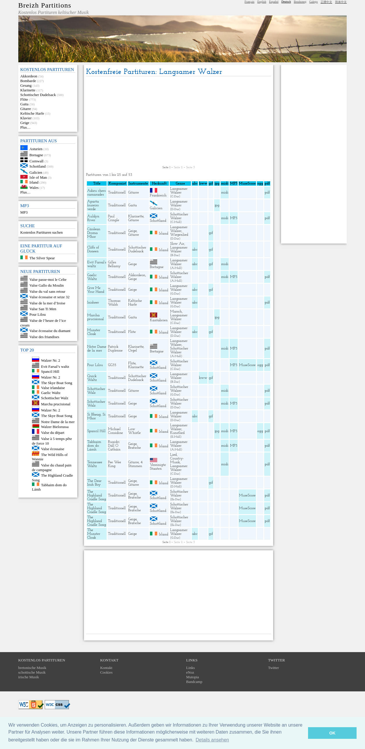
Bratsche (134, 448)
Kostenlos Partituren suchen (41, 232)
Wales (33, 187)
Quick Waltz (92, 378)
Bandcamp (194, 681)
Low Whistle (134, 431)
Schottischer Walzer (179, 216)
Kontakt (106, 667)
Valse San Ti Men (42, 309)
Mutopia (192, 677)
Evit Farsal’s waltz (55, 366)
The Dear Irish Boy (94, 483)
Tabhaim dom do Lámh (94, 445)
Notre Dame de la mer (58, 422)
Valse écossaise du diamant (49, 331)
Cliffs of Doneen (93, 249)
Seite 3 (190, 167)
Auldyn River (93, 218)
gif (211, 233)
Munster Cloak (93, 332)
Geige (24, 122)
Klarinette (27, 90)
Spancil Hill (50, 371)
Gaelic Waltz (50, 392)
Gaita (24, 104)
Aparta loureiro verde (93, 205)
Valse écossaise (52, 449)
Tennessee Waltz (94, 464)
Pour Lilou (37, 314)
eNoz (190, 672)
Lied (173, 455)
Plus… (25, 127)
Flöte (24, 99)
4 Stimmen (135, 464)
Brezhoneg (300, 1)
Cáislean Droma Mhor (93, 233)
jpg (217, 205)
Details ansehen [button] (212, 739)
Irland (33, 182)
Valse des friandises (44, 336)
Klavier (26, 118)
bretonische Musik (32, 667)
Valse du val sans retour (47, 291)
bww (203, 378)
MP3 (24, 212)
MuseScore (247, 365)
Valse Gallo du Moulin (46, 285)
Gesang (26, 85)
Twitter (273, 667)
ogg (260, 183)
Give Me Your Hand (95, 290)
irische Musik (28, 677)
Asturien (35, 149)
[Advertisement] (178, 121)
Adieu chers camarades (96, 192)
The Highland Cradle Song (96, 495)
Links (190, 667)
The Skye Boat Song (56, 383)
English (261, 1)
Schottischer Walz (54, 398)
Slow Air (177, 244)
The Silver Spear (42, 258)
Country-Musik (177, 460)
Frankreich (158, 195)
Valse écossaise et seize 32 (49, 297)
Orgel (132, 350)
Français (250, 1)
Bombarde (28, 81)
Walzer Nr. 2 (50, 360)
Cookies (106, 672)
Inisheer (93, 302)
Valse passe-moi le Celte (47, 279)
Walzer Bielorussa (55, 426)
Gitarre (25, 109)
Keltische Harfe (32, 113)
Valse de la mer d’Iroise (47, 303)
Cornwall (36, 161)
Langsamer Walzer (178, 190)
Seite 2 (178, 167)
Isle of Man (38, 177)
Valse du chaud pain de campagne (51, 467)
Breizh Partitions (44, 5)
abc (195, 249)
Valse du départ (52, 432)
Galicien (35, 172)
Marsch (176, 311)
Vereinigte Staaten (158, 467)
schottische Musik (32, 672)
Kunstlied (177, 433)
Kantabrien (159, 320)
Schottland (37, 166)
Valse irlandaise (53, 388)
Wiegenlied (179, 235)
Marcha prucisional (55, 404)
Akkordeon (28, 76)
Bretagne (36, 155)
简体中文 (341, 1)
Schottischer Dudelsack (38, 95)
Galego (313, 1)
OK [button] (332, 733)
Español (273, 1)
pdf (267, 192)
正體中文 (326, 1)
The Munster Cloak (93, 533)
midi (224, 192)
